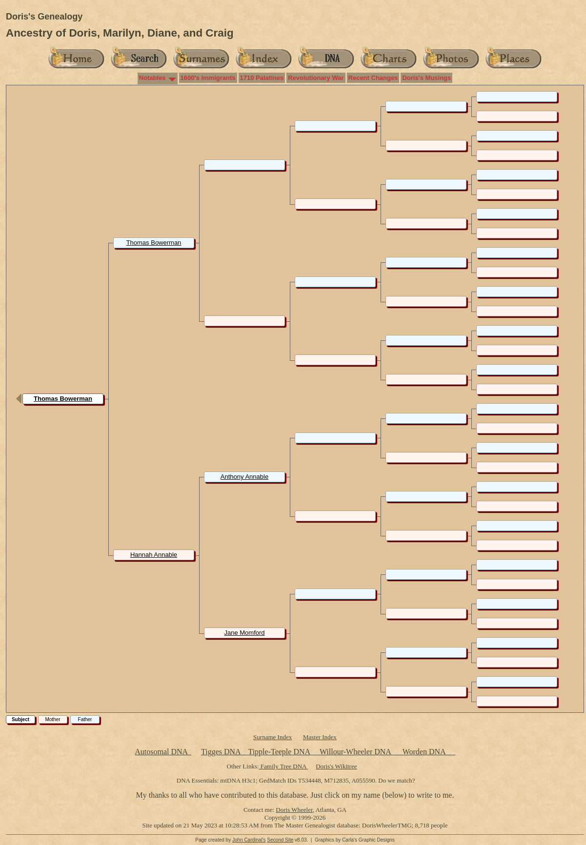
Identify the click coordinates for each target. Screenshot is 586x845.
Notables (152, 77)
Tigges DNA (221, 751)
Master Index (320, 737)
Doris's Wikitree (336, 766)
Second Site (280, 840)
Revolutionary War (316, 77)
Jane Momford (244, 632)
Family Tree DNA (283, 766)
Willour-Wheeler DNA (356, 751)
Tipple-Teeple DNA (279, 751)
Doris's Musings (426, 77)
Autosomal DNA (163, 751)
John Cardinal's (249, 840)
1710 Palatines (262, 77)
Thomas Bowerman (63, 398)
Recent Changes (373, 77)
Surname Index (272, 737)
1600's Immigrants (208, 77)
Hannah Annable (153, 554)
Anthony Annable (244, 476)
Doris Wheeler (294, 809)
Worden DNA (425, 751)
